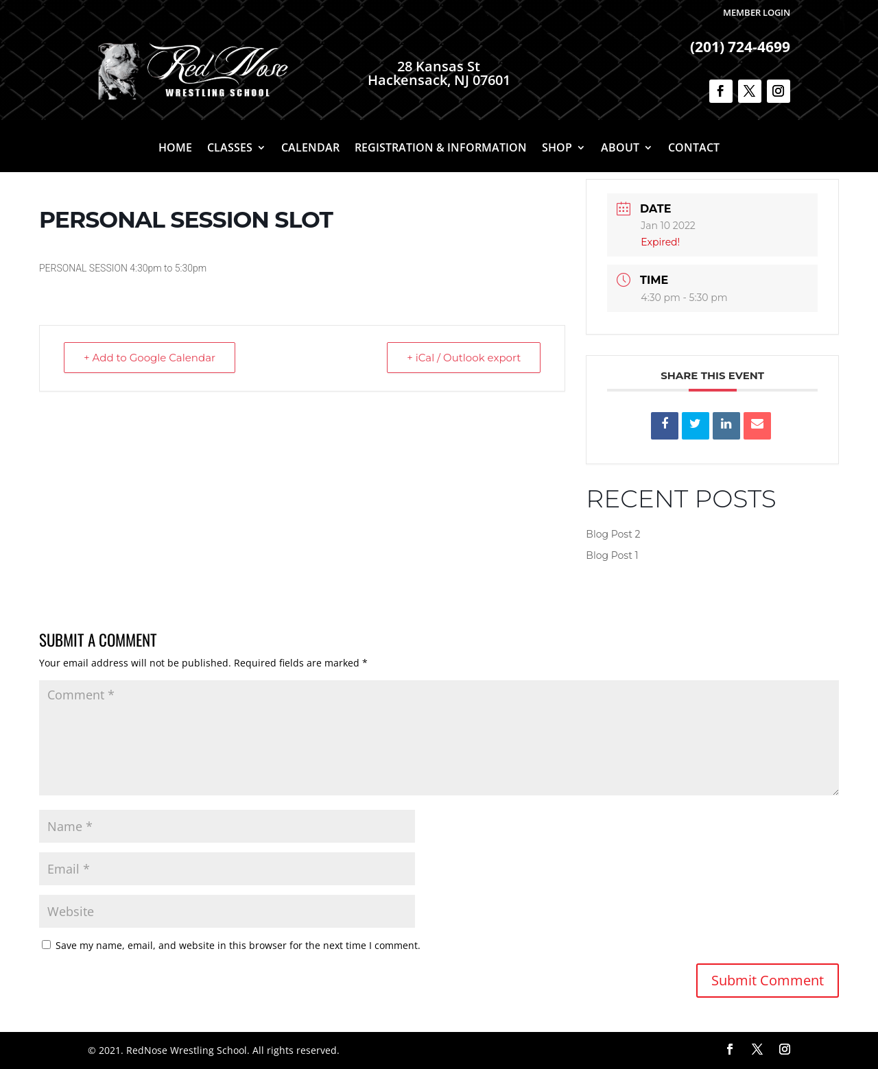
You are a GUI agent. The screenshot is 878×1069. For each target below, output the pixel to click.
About (620, 149)
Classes (229, 149)
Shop (557, 149)
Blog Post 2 (613, 534)
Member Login (756, 12)
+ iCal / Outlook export (464, 357)
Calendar (310, 149)
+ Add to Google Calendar (149, 357)
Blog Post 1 (612, 555)
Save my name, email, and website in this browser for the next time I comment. (238, 945)
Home (175, 149)
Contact (694, 149)
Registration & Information (441, 149)
